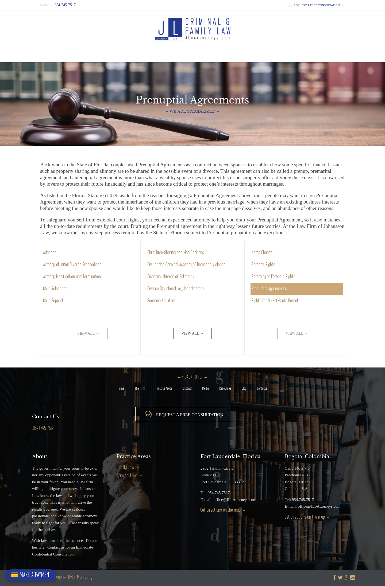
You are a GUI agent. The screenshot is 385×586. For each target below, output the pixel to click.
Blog (244, 388)
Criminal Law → (130, 475)
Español (187, 388)
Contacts (262, 388)
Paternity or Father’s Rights (273, 276)
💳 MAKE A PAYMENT (31, 575)
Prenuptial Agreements (269, 288)
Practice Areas (164, 388)
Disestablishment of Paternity (171, 276)
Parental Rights (263, 264)
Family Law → (128, 467)
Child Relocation (55, 288)
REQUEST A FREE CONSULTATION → (315, 5)
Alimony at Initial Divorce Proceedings (72, 264)
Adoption (50, 252)
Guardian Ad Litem (161, 300)
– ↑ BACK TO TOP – (192, 377)
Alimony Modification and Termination (72, 276)
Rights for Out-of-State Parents (276, 300)
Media (205, 388)
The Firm (140, 388)
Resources (225, 388)
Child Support (53, 300)
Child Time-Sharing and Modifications (176, 252)
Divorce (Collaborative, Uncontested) (176, 288)
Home (121, 388)
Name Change (262, 252)
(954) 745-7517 (43, 428)
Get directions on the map (221, 510)
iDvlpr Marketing (80, 577)
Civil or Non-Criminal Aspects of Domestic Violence (187, 264)
